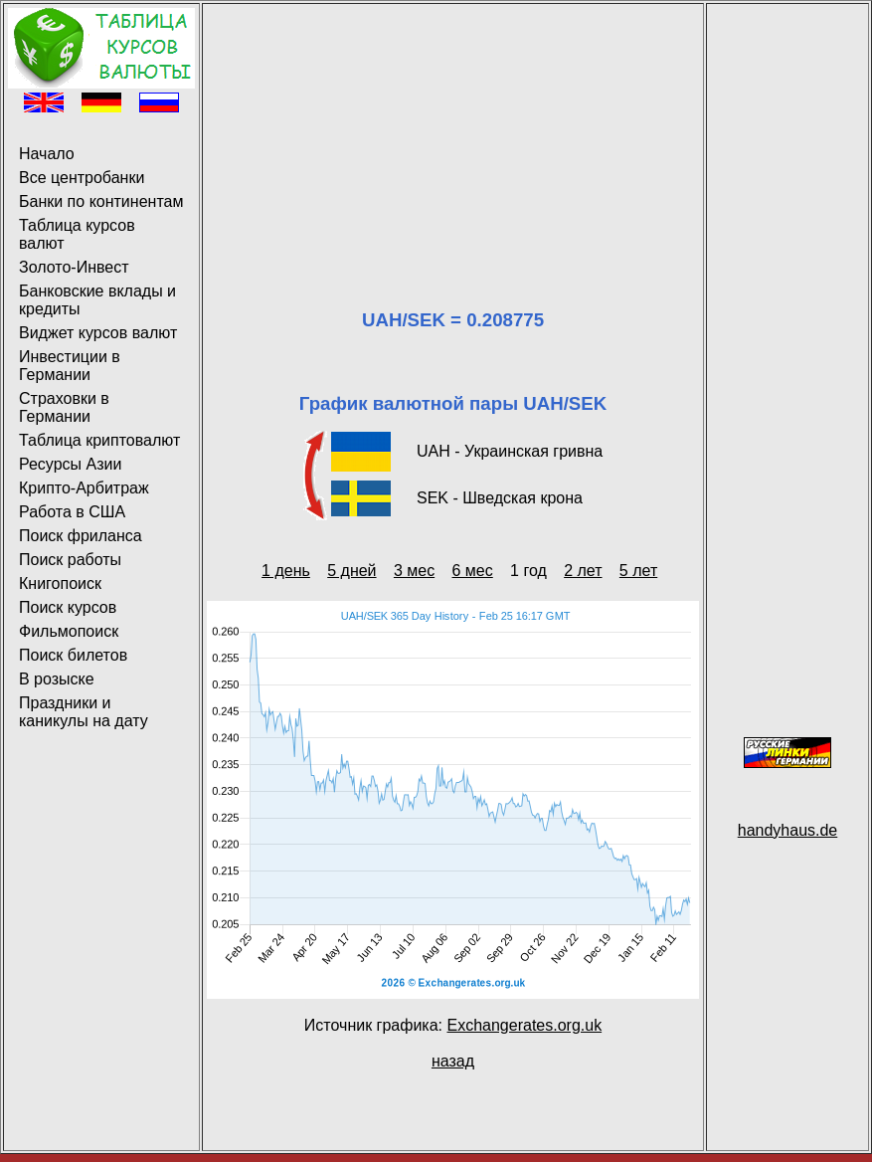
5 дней (351, 570)
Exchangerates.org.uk (524, 1025)
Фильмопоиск (68, 631)
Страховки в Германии (64, 407)
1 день (286, 570)
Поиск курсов (67, 607)
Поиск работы (70, 559)
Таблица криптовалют (99, 440)
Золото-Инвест (74, 267)
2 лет (583, 570)
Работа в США (72, 511)
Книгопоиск (60, 583)
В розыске (56, 679)
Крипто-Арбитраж (84, 488)
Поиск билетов (73, 655)
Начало (47, 153)
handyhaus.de (788, 830)
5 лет (638, 570)
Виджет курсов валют (98, 332)
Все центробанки (81, 177)
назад (453, 1061)
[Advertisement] (452, 132)
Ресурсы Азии (70, 464)
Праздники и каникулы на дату (83, 711)
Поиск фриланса (80, 535)
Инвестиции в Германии (69, 365)
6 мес (472, 570)
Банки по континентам (101, 201)
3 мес (414, 570)
